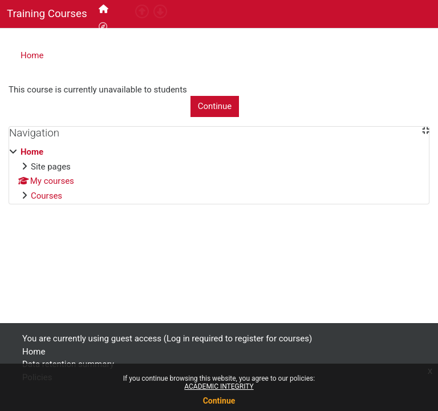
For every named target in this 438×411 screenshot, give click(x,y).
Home (32, 55)
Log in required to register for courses (350, 34)
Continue (219, 400)
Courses (46, 196)
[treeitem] (219, 174)
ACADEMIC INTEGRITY (218, 386)
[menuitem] (104, 9)
